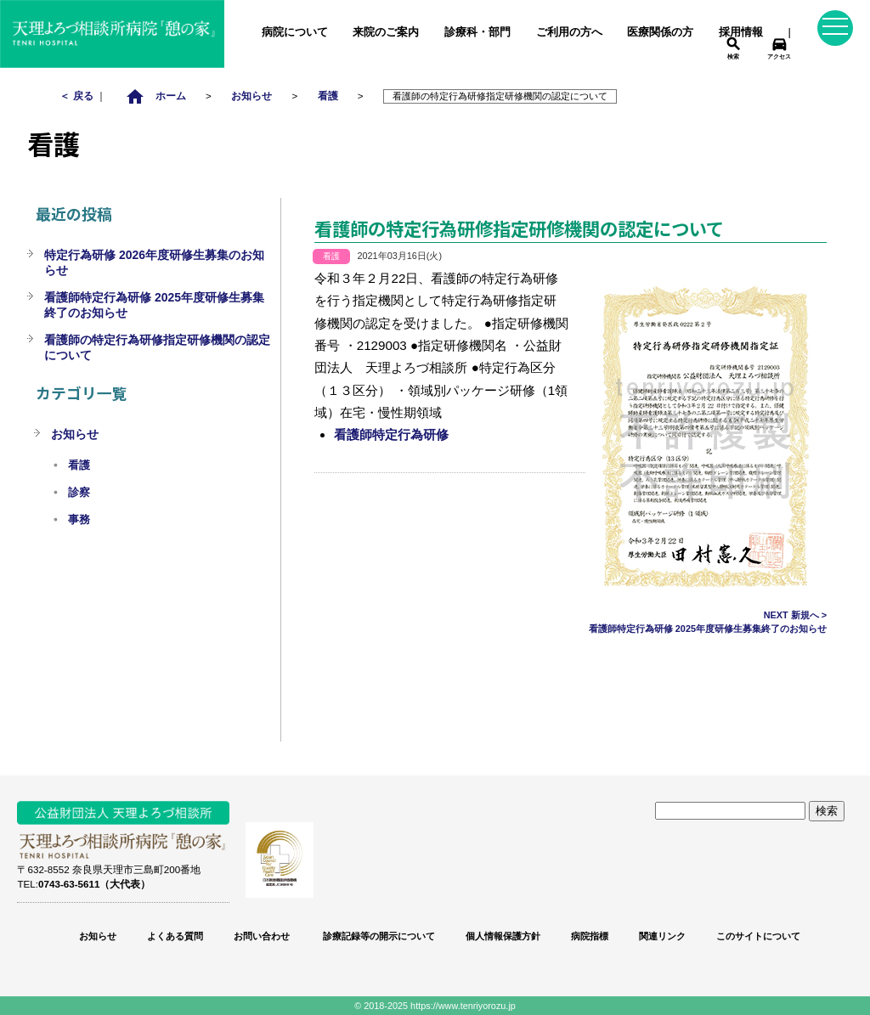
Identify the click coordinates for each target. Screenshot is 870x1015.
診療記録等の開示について (377, 936)
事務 (79, 520)
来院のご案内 (386, 31)
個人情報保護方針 (503, 936)
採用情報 (741, 31)
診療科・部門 (477, 31)
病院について (295, 31)
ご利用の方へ (569, 31)
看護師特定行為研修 (391, 434)
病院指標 (589, 936)
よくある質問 (175, 936)
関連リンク (662, 936)
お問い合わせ (262, 936)
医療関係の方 (660, 31)
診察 (79, 493)
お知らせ (251, 95)
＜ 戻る (77, 95)
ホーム (155, 95)
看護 (328, 95)
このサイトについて (758, 936)
